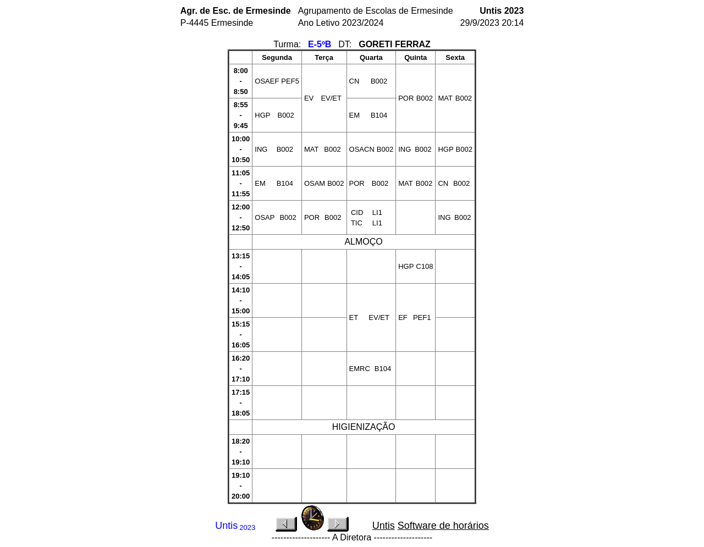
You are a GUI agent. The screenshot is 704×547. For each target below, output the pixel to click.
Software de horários (443, 525)
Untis (383, 525)
